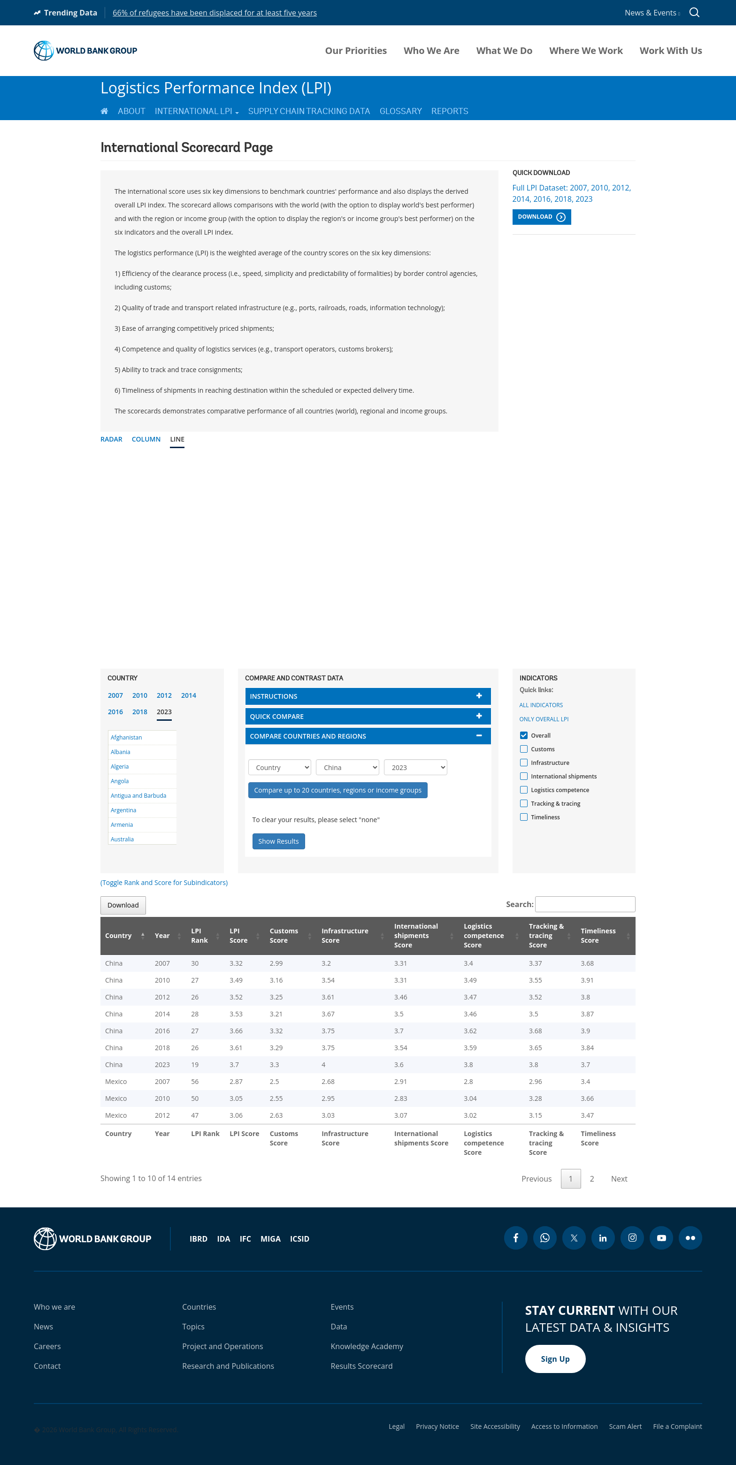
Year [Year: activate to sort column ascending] (156, 935)
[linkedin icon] (603, 1228)
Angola (120, 781)
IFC (245, 1229)
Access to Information (564, 1417)
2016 (115, 711)
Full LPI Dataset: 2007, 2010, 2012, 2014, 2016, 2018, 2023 (572, 193)
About (132, 111)
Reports (449, 111)
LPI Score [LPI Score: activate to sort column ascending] (227, 935)
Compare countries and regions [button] (308, 736)
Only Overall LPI (544, 719)
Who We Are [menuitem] (432, 51)
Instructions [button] (274, 696)
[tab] (368, 696)
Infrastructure (549, 763)
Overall (540, 736)
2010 (139, 695)
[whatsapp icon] (545, 1228)
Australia (122, 839)
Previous (536, 1169)
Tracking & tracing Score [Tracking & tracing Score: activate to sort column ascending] (540, 935)
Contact (47, 1356)
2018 (139, 711)
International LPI (197, 111)
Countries (199, 1297)
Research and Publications (228, 1356)
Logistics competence (559, 790)
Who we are (54, 1297)
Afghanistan (126, 737)
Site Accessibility (495, 1417)
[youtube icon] (661, 1228)
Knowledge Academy (367, 1337)
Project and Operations (222, 1337)
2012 (164, 695)
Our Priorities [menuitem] (356, 51)
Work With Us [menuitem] (671, 51)
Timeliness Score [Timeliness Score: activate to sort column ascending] (600, 935)
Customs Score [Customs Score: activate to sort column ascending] (270, 935)
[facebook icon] (516, 1228)
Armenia (122, 825)
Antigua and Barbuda (138, 796)
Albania (120, 752)
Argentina (123, 810)
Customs (542, 749)
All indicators (541, 705)
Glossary (401, 111)
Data (339, 1317)
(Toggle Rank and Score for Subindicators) (164, 882)
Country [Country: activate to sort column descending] (118, 935)
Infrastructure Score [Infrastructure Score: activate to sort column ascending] (330, 935)
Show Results (279, 841)
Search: (571, 904)
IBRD (198, 1229)
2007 (115, 695)
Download (542, 217)
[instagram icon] (632, 1228)
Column (146, 439)
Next (619, 1169)
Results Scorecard (362, 1356)
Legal (397, 1417)
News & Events (652, 13)
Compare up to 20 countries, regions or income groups (338, 790)
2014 (188, 695)
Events (342, 1297)
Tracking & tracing (555, 804)
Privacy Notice (437, 1417)
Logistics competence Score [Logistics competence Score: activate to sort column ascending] (472, 935)
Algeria (120, 767)
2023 (164, 711)
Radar (111, 439)
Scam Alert (625, 1417)
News (43, 1317)
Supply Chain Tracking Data (309, 111)
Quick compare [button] (277, 716)
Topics (193, 1317)
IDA (223, 1229)
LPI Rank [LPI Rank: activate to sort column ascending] (189, 935)
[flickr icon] (690, 1228)
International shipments (563, 776)
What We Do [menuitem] (504, 51)
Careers (47, 1337)
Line (177, 439)
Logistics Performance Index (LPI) (215, 87)
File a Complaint (677, 1417)
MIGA (271, 1229)
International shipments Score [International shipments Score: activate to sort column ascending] (403, 935)
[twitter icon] (574, 1228)
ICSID (299, 1229)
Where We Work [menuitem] (586, 51)
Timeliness (544, 817)
